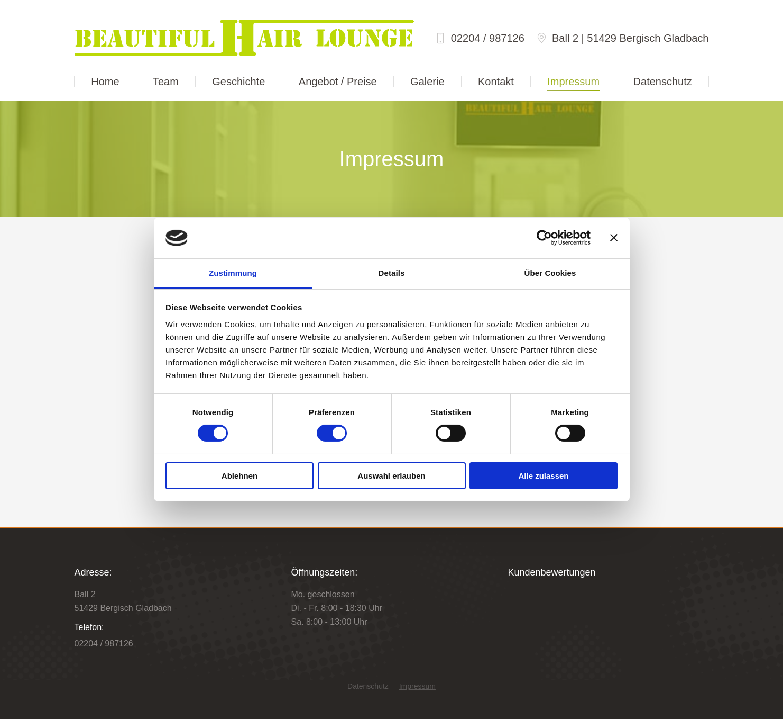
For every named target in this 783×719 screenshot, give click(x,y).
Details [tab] (392, 272)
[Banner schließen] (614, 237)
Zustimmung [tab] (233, 272)
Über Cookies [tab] (550, 272)
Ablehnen (239, 475)
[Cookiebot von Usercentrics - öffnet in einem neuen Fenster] (544, 238)
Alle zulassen (543, 475)
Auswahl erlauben (391, 475)
